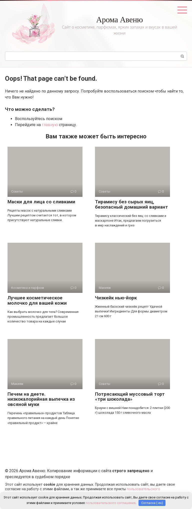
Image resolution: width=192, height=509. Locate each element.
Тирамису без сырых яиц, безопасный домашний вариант (131, 204)
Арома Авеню (119, 19)
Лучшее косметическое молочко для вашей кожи (37, 300)
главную (50, 124)
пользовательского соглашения (111, 503)
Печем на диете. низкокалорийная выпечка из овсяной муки (41, 399)
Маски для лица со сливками (41, 202)
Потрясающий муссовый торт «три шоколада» (130, 396)
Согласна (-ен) (152, 503)
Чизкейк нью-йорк (116, 298)
